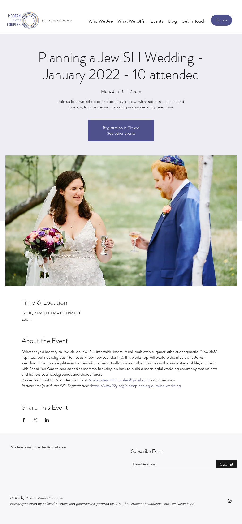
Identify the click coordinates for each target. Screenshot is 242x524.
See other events (121, 133)
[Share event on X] (35, 420)
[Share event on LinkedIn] (47, 420)
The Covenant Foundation (142, 504)
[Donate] (221, 20)
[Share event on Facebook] (24, 420)
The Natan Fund (182, 504)
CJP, (118, 504)
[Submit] (226, 464)
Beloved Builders (54, 504)
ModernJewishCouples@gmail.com (38, 447)
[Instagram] (229, 500)
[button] (100, 21)
